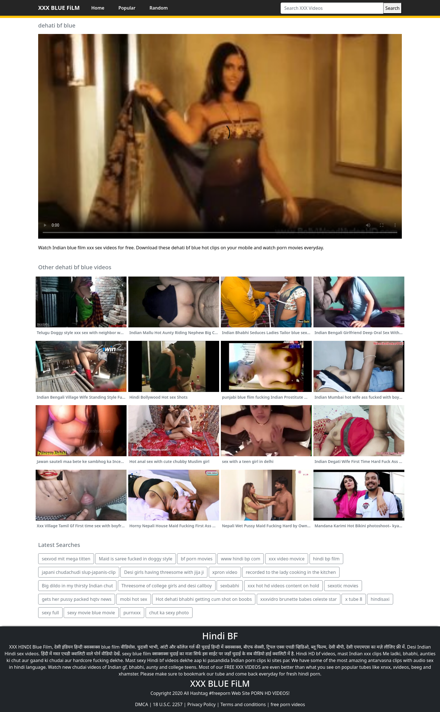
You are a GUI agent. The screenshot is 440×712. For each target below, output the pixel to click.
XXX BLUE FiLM (59, 8)
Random (159, 8)
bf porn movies (196, 559)
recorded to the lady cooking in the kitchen (291, 572)
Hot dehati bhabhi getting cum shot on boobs (204, 599)
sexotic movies (343, 586)
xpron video (224, 572)
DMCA (141, 704)
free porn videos (288, 704)
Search (392, 8)
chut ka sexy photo (169, 613)
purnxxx (132, 613)
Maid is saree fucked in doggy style (135, 559)
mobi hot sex (133, 599)
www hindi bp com (240, 559)
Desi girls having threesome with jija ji (164, 572)
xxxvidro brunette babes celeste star (298, 599)
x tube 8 (353, 599)
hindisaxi (380, 599)
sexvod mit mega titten (66, 559)
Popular (127, 8)
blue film (110, 647)
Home (97, 8)
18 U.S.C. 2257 (168, 704)
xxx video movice (287, 559)
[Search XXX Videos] (332, 8)
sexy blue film (136, 654)
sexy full (50, 613)
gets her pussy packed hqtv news (76, 599)
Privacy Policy (201, 704)
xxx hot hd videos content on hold (283, 586)
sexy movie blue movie (91, 613)
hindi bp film (326, 559)
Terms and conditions (243, 704)
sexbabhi (229, 586)
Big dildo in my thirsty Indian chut (77, 586)
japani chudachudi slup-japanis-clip (79, 572)
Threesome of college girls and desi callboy (167, 586)
